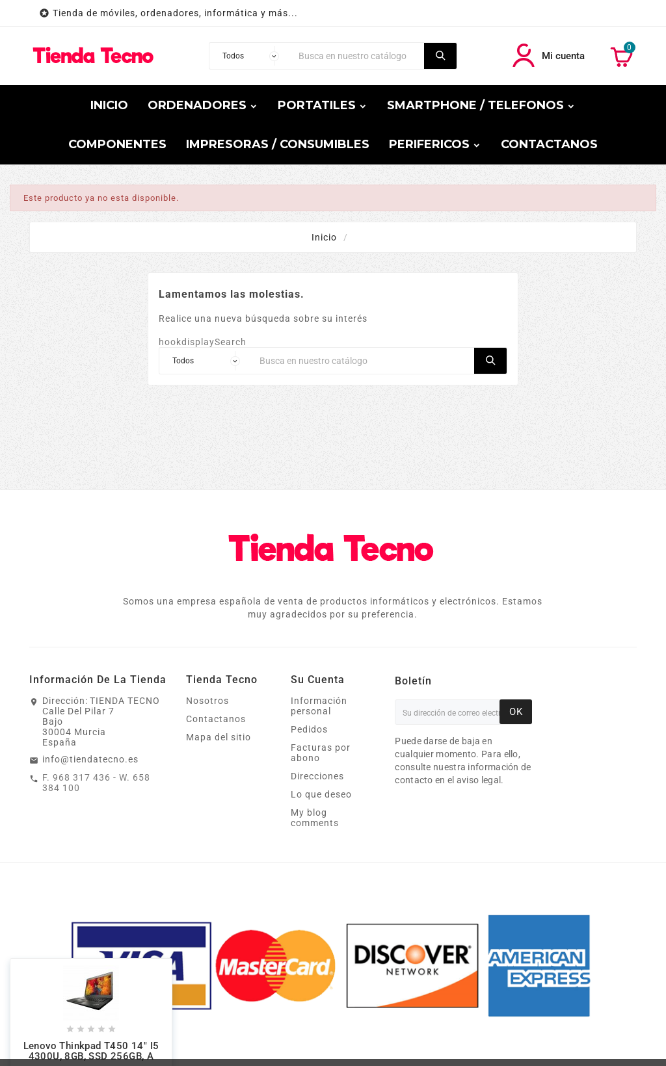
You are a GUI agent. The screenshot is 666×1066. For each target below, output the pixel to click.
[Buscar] (358, 56)
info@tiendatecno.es (90, 759)
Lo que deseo (321, 794)
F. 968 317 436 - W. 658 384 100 (96, 782)
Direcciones (317, 776)
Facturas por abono (321, 752)
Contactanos (216, 719)
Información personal (319, 706)
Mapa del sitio (218, 737)
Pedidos (309, 729)
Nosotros (207, 701)
